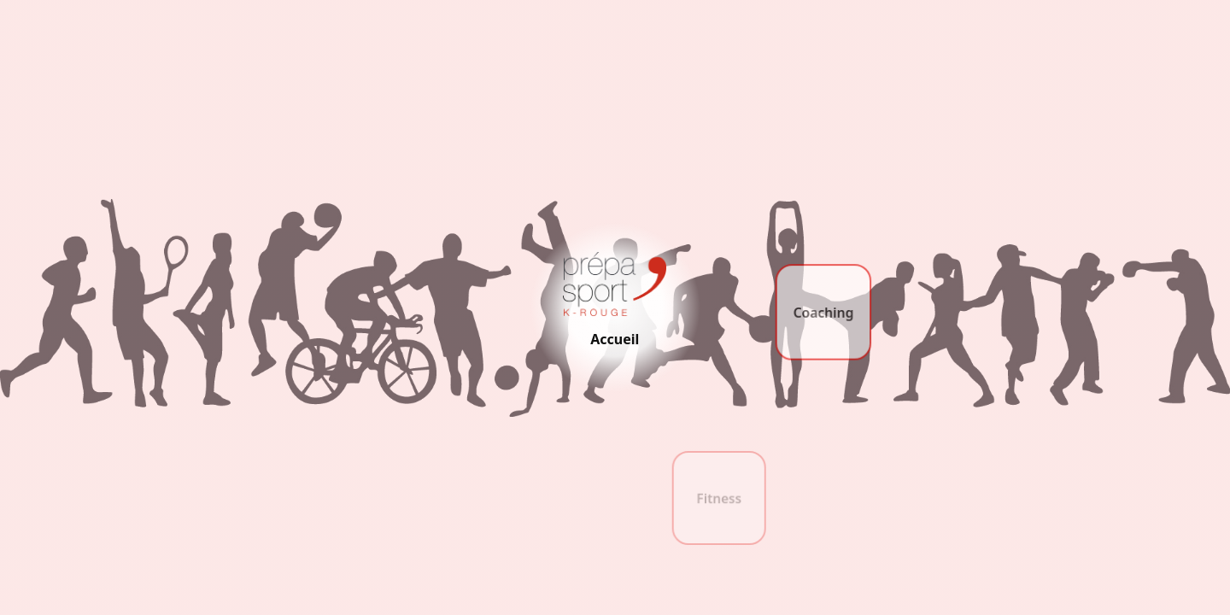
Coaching (824, 313)
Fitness (719, 499)
